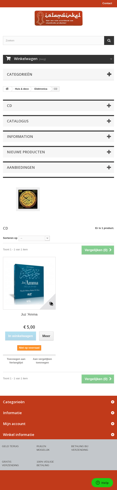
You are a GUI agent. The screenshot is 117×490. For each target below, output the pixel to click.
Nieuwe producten (26, 152)
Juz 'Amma (29, 314)
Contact (107, 3)
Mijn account (14, 423)
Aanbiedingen (21, 167)
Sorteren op (10, 237)
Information (20, 136)
